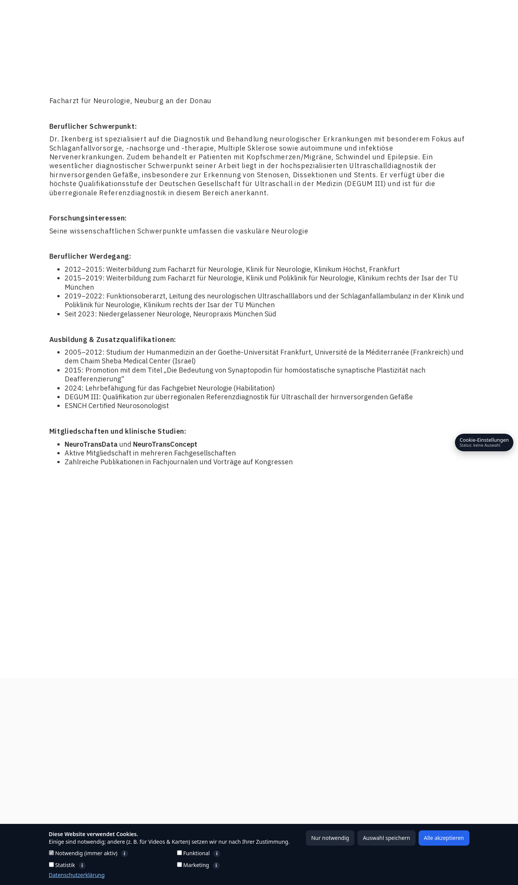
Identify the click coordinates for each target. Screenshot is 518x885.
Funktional (238, 853)
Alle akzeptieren (444, 837)
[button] (345, 17)
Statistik (102, 865)
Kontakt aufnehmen (432, 582)
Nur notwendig (330, 837)
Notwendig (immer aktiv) (110, 853)
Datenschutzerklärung (77, 875)
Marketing (233, 865)
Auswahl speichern (386, 837)
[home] (68, 17)
